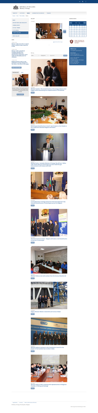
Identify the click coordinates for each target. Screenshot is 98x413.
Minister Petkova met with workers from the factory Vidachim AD (48, 281)
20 (80, 32)
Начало (14, 15)
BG (79, 1)
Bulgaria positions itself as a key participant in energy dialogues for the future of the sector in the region (20, 63)
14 (83, 30)
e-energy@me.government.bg (76, 50)
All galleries (20, 94)
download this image (57, 41)
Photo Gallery (22, 15)
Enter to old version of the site (30, 407)
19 (78, 32)
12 (78, 30)
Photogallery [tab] (16, 72)
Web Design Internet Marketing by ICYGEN (78, 411)
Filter (65, 60)
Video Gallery (16, 36)
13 (80, 30)
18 (75, 32)
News (28, 13)
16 (70, 32)
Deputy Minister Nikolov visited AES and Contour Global (46, 317)
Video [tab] (22, 72)
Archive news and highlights (20, 22)
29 (85, 34)
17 (72, 32)
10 (72, 30)
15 (85, 30)
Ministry (15, 13)
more (32, 97)
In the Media (16, 30)
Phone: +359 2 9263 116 (74, 54)
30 (70, 35)
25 (75, 34)
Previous (13, 79)
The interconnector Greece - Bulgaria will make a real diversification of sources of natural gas (49, 244)
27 (80, 34)
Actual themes (16, 27)
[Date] (35, 60)
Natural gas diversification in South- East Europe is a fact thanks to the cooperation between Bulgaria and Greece (49, 131)
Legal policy (15, 407)
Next (27, 79)
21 (83, 32)
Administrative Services (38, 13)
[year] (76, 22)
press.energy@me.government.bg (76, 55)
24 (72, 34)
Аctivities (22, 13)
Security (21, 407)
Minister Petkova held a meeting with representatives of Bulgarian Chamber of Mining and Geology (49, 390)
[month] (79, 22)
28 (83, 34)
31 (72, 35)
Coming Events (16, 25)
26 (78, 34)
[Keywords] (56, 60)
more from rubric (16, 67)
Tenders (49, 13)
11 (75, 30)
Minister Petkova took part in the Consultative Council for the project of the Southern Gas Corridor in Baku (47, 353)
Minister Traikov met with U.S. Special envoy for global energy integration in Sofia (20, 45)
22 (85, 32)
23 (70, 34)
